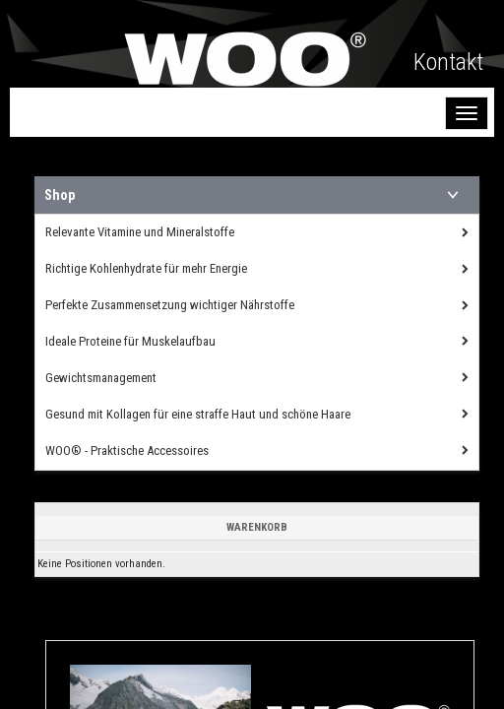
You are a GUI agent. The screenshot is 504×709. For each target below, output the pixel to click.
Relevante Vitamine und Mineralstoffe (139, 232)
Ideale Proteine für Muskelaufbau (130, 341)
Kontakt (448, 62)
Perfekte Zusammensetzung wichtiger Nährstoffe (169, 304)
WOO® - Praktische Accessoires (127, 450)
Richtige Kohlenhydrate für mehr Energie (146, 268)
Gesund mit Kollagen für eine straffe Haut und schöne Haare (197, 414)
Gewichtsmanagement (101, 377)
